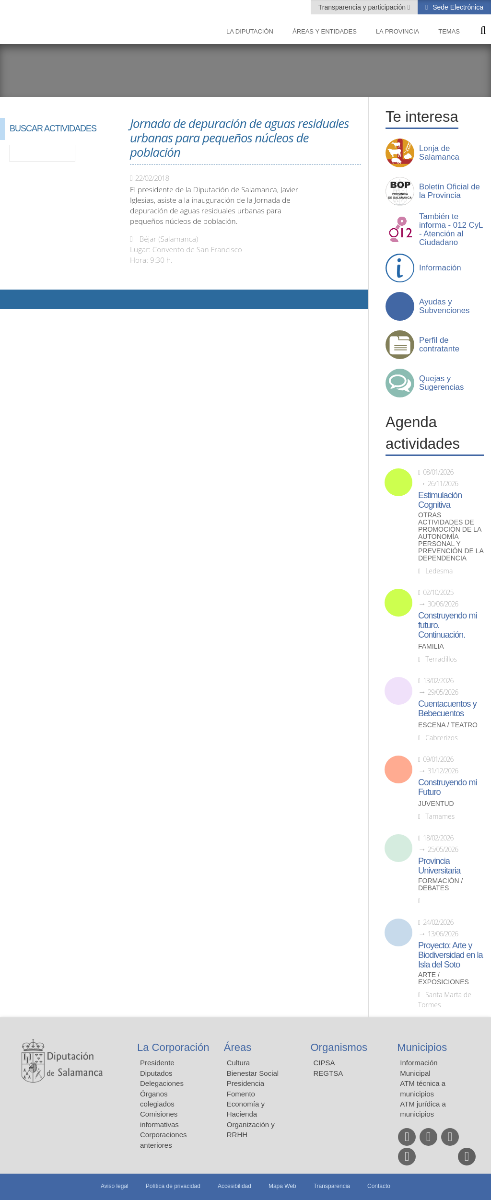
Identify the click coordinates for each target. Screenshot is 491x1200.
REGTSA (328, 1073)
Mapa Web (282, 1186)
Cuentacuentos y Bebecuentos (447, 708)
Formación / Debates (440, 884)
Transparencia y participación (363, 7)
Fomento (241, 1094)
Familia (431, 646)
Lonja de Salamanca (439, 153)
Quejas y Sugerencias (441, 383)
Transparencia (332, 1186)
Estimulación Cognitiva (440, 500)
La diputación (249, 31)
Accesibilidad (234, 1186)
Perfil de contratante (439, 344)
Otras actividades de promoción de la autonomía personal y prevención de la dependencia (450, 537)
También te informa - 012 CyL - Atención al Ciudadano (451, 229)
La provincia (397, 31)
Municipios (422, 1047)
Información (440, 268)
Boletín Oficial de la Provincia (449, 191)
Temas (449, 31)
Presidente (157, 1063)
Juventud (436, 803)
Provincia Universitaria (439, 865)
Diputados (156, 1073)
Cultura (238, 1063)
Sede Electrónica (457, 7)
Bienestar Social (253, 1073)
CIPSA (324, 1063)
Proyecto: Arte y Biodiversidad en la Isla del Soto (450, 955)
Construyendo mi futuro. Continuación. (447, 625)
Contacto (378, 1186)
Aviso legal (115, 1186)
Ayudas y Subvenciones (444, 306)
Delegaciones (162, 1083)
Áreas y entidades (324, 31)
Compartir (12, 299)
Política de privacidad (173, 1186)
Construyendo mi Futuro (447, 787)
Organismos (339, 1047)
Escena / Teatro (448, 725)
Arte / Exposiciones (443, 978)
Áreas (237, 1047)
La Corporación (173, 1047)
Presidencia (245, 1083)
